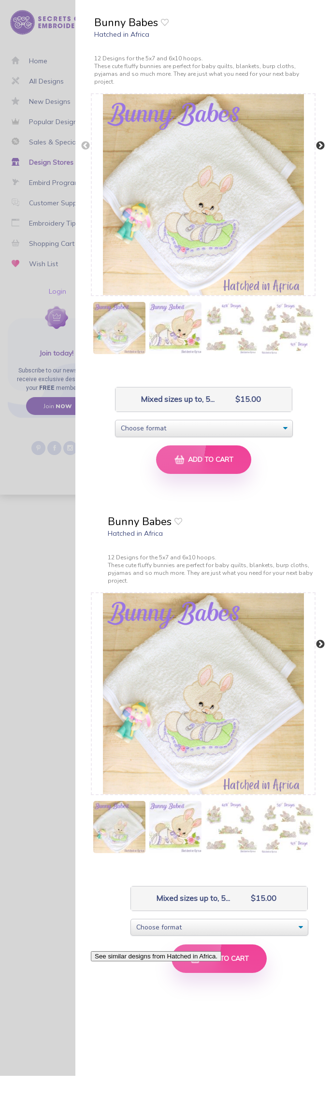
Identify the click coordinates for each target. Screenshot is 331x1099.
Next (320, 146)
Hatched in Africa (121, 34)
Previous (85, 146)
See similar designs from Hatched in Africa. (156, 956)
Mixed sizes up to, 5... (167, 399)
